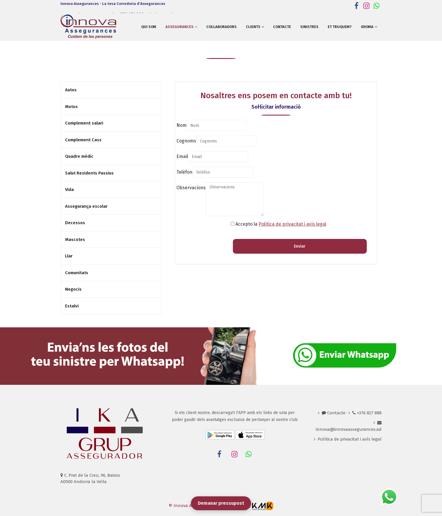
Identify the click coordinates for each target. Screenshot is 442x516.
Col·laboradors (221, 27)
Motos (71, 106)
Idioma (369, 27)
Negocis (73, 289)
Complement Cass (83, 139)
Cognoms (186, 141)
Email (182, 156)
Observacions (191, 187)
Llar (69, 256)
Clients (255, 27)
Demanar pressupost (221, 503)
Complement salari (84, 123)
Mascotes (75, 239)
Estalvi (72, 306)
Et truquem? (340, 27)
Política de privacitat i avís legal (292, 224)
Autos (71, 89)
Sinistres (309, 27)
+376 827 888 (367, 412)
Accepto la (280, 224)
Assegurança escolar (86, 206)
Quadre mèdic (79, 156)
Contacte (282, 27)
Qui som (148, 27)
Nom (181, 125)
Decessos (75, 222)
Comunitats (76, 272)
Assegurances (181, 27)
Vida (69, 189)
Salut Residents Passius (89, 173)
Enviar (299, 246)
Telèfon (184, 172)
